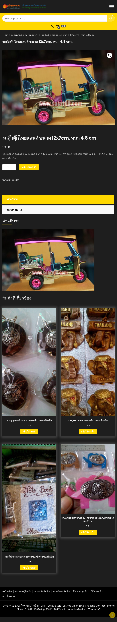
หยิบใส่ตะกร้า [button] (29, 431)
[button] (109, 55)
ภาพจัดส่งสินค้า (61, 591)
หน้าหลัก (7, 591)
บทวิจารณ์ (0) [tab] (14, 210)
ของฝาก (15, 179)
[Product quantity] (9, 167)
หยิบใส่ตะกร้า (29, 167)
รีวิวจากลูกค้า (80, 591)
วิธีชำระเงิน (97, 591)
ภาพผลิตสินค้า (42, 591)
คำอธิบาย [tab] (12, 199)
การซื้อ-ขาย (8, 596)
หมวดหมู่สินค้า (23, 591)
